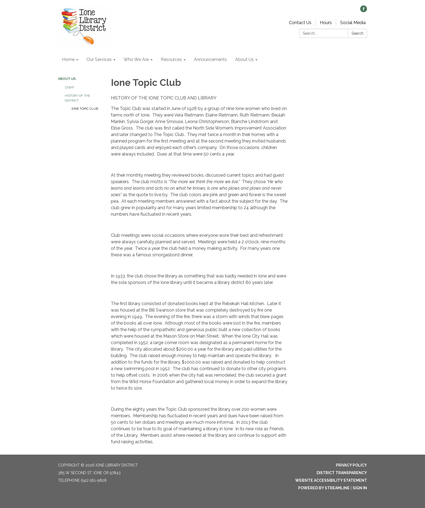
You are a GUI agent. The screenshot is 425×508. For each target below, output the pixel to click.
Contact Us (300, 22)
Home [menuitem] (68, 59)
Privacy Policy (351, 465)
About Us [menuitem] (244, 59)
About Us (67, 79)
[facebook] (363, 10)
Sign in (360, 488)
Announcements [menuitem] (210, 59)
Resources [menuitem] (171, 59)
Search (357, 33)
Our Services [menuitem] (99, 59)
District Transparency (342, 473)
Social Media (353, 22)
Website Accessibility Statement (331, 480)
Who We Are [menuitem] (136, 59)
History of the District (77, 98)
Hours (326, 22)
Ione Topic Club (85, 109)
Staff (69, 87)
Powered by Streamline (324, 488)
